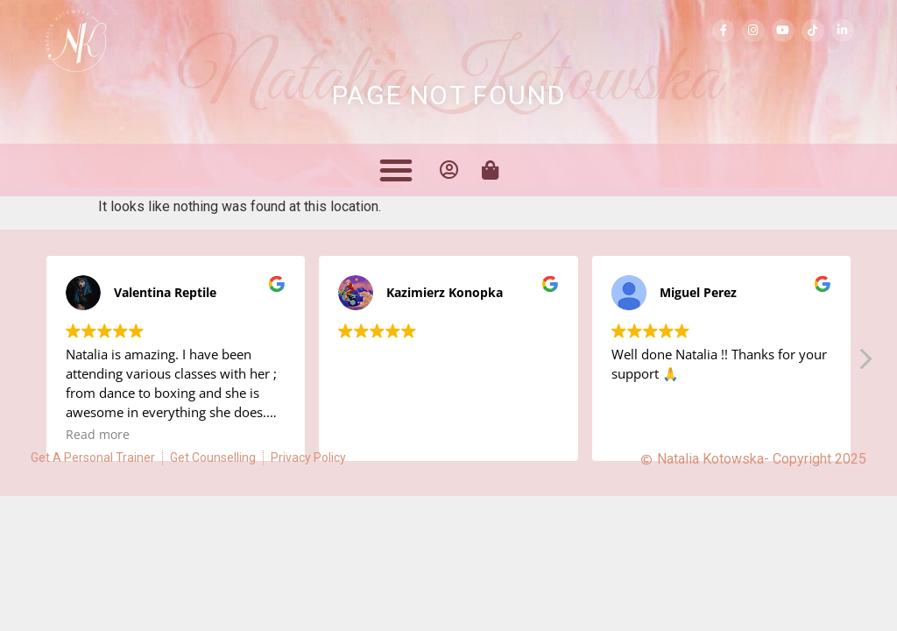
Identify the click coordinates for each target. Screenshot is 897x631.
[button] (396, 170)
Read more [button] (98, 435)
